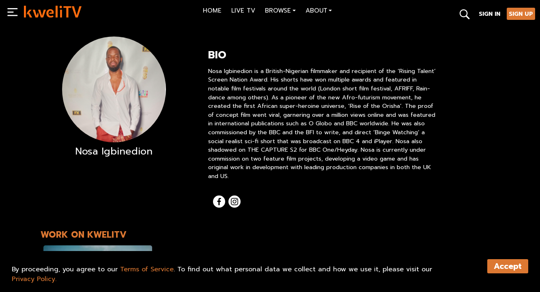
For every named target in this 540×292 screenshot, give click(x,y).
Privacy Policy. (34, 279)
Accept (508, 266)
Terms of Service (147, 269)
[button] (280, 11)
